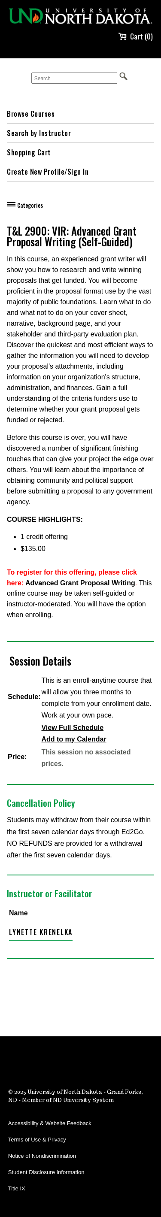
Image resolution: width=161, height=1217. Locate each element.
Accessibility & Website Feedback (49, 1123)
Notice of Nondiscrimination (42, 1156)
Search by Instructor (39, 133)
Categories (30, 205)
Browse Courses (31, 114)
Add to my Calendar (73, 739)
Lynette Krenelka (41, 932)
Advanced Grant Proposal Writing (80, 583)
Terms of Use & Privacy (37, 1139)
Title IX (16, 1188)
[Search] (74, 78)
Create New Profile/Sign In (47, 172)
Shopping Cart (29, 152)
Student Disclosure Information (46, 1172)
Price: (17, 756)
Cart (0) (135, 36)
